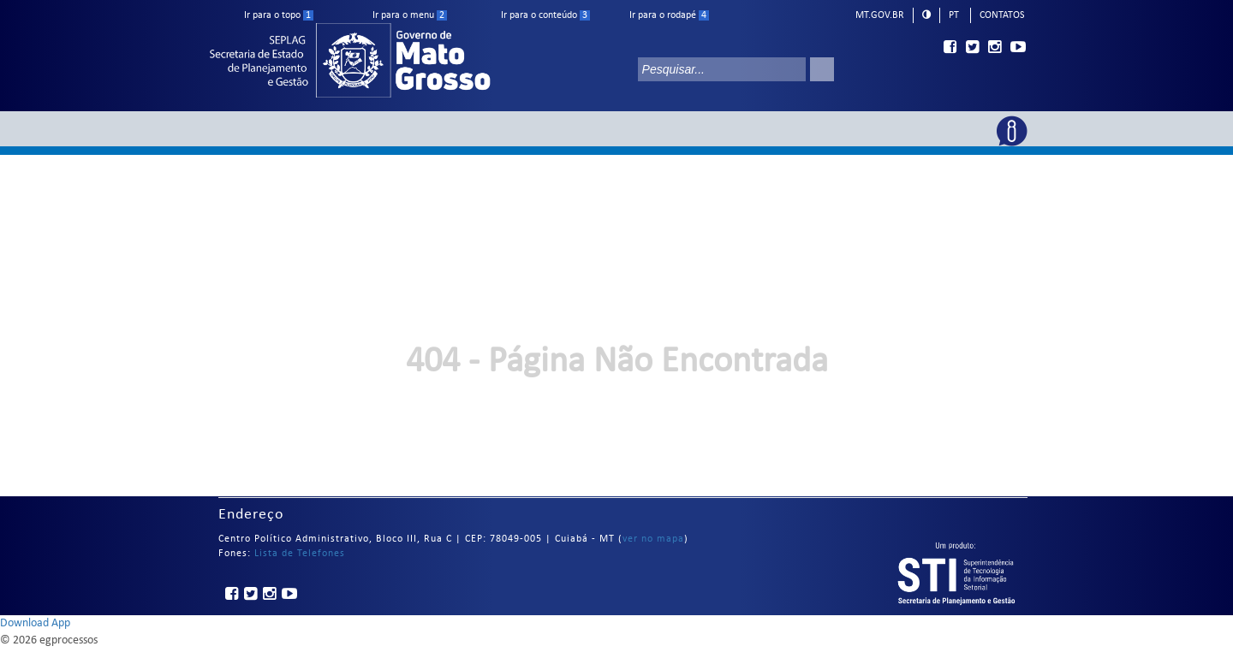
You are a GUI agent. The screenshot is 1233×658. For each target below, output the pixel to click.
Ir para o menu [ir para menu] (409, 15)
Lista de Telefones (299, 553)
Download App (35, 623)
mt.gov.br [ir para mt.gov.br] (879, 15)
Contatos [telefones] (1002, 15)
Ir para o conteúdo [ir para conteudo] (545, 15)
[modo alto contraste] (926, 14)
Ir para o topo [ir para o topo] (278, 15)
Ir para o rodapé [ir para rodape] (669, 15)
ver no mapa (653, 539)
